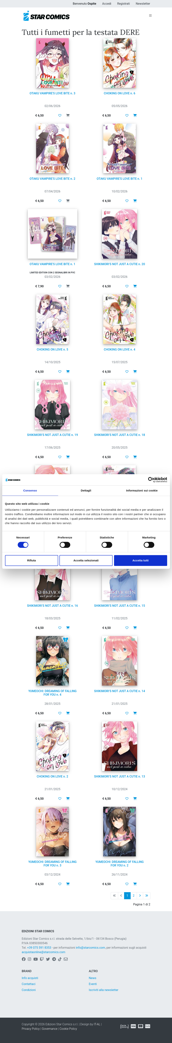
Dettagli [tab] (86, 490)
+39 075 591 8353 (39, 947)
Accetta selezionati (86, 560)
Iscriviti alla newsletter (104, 990)
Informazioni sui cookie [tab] (142, 490)
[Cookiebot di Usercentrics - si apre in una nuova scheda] (151, 480)
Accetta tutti (140, 560)
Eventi (93, 984)
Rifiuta (31, 560)
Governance (49, 1029)
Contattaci (29, 984)
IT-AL (97, 1024)
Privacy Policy (31, 1029)
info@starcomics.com (90, 947)
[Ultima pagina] (146, 895)
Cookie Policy (68, 1029)
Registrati (123, 3)
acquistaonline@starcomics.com (43, 952)
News (92, 978)
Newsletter (143, 3)
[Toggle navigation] (150, 15)
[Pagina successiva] (140, 895)
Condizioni (29, 990)
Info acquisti (30, 978)
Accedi (106, 3)
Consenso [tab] (30, 490)
